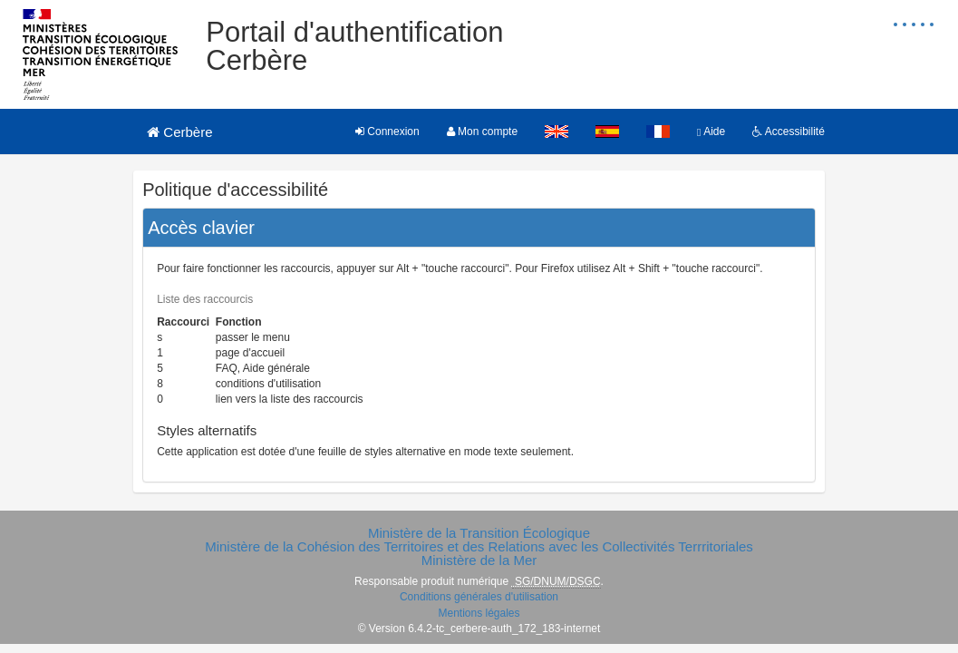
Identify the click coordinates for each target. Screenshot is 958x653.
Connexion (387, 131)
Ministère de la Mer (479, 560)
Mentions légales (478, 613)
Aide (711, 131)
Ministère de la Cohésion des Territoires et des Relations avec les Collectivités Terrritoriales (479, 546)
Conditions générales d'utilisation (479, 596)
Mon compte (482, 131)
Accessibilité (788, 131)
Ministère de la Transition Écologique (479, 533)
